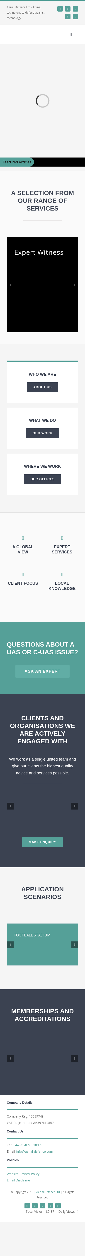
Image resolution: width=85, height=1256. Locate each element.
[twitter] (60, 9)
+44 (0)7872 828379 (27, 1145)
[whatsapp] (75, 9)
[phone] (75, 16)
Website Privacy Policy (23, 1174)
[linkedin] (67, 9)
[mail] (67, 16)
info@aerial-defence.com (34, 1151)
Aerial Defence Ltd (48, 1192)
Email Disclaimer (19, 1180)
